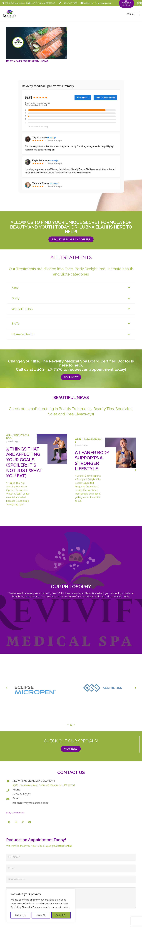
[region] (40, 905)
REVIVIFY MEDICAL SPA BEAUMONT (33, 780)
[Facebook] (139, 3)
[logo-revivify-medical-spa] (9, 14)
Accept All (61, 915)
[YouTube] (30, 822)
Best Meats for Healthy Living (27, 61)
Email (15, 798)
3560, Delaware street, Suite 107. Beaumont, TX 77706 (43, 785)
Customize (20, 915)
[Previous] (6, 470)
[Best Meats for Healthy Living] (36, 43)
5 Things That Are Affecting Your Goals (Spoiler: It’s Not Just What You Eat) (24, 462)
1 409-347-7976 (48, 369)
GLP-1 (9, 435)
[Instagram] (16, 822)
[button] (133, 14)
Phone (16, 789)
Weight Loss (21, 435)
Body (9, 438)
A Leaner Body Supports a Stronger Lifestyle (92, 460)
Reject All (41, 915)
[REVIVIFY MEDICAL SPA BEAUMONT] (9, 781)
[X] (23, 822)
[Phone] (9, 790)
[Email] (9, 799)
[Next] (135, 470)
